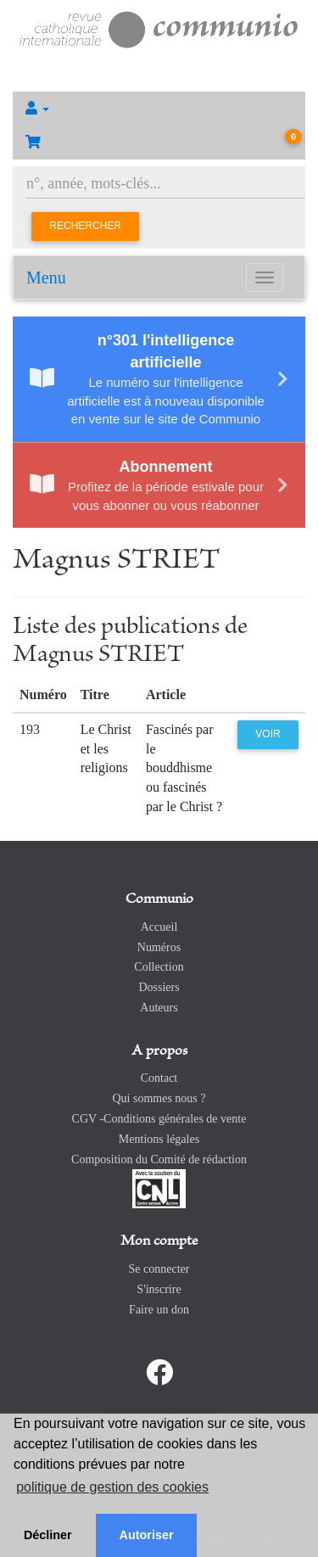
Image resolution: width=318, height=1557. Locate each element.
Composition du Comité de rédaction (159, 1159)
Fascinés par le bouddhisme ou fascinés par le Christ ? (184, 768)
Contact (159, 1078)
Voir (267, 734)
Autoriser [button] (147, 1535)
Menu (46, 277)
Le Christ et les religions (106, 749)
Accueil (159, 927)
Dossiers (158, 987)
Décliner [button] (48, 1535)
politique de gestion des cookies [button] (112, 1487)
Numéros (159, 947)
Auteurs (158, 1007)
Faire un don (159, 1309)
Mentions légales (159, 1139)
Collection (158, 967)
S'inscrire (159, 1289)
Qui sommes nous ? (158, 1098)
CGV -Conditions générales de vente (159, 1118)
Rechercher (85, 226)
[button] (159, 109)
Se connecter (159, 1269)
